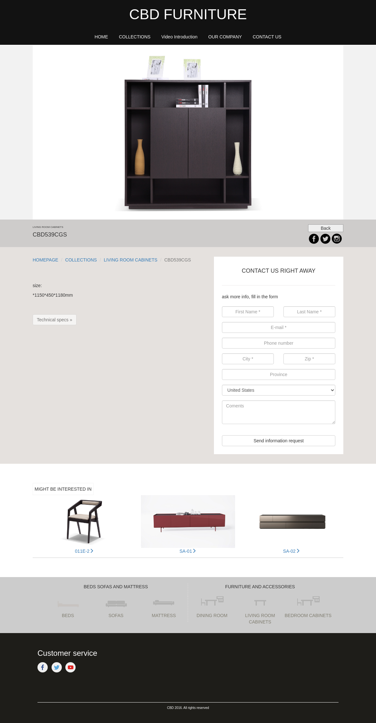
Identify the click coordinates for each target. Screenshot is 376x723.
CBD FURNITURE (188, 14)
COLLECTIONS (81, 259)
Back (326, 228)
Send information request (279, 440)
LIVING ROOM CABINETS (130, 259)
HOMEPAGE (45, 259)
